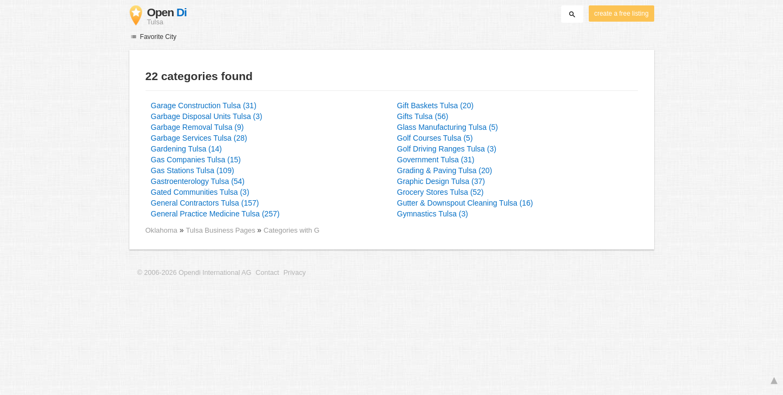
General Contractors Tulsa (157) (205, 203)
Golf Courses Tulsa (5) (435, 138)
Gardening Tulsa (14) (186, 148)
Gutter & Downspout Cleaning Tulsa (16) (465, 203)
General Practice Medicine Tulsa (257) (215, 213)
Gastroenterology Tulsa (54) (198, 181)
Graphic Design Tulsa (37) (441, 181)
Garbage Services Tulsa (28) (199, 138)
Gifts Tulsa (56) (423, 116)
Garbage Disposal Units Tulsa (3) (206, 116)
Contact (267, 272)
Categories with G (291, 230)
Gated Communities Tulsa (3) (200, 192)
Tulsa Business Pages (221, 230)
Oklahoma (161, 230)
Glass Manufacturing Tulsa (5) (447, 127)
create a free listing (621, 13)
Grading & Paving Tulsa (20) (444, 170)
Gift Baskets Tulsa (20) (435, 105)
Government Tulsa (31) (436, 159)
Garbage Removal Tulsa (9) (197, 127)
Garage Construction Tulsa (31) (203, 105)
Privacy (295, 272)
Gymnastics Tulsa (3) (432, 213)
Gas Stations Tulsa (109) (192, 170)
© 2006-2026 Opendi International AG (194, 272)
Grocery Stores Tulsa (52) (440, 192)
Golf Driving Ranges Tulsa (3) (447, 148)
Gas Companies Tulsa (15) (196, 159)
